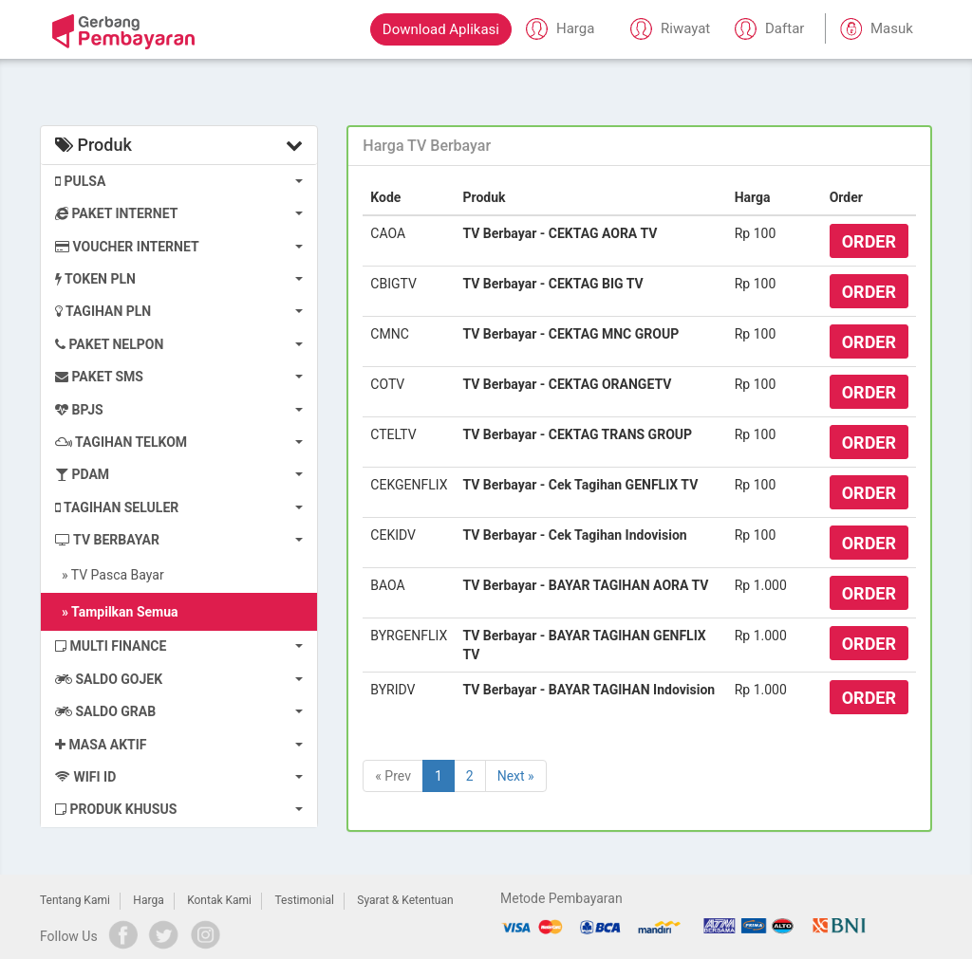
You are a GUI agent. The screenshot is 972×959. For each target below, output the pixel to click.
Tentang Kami (75, 900)
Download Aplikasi (441, 29)
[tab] (639, 146)
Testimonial (304, 900)
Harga (148, 900)
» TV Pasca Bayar (109, 574)
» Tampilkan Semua (116, 611)
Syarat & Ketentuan (405, 900)
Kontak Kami (219, 900)
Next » (515, 776)
